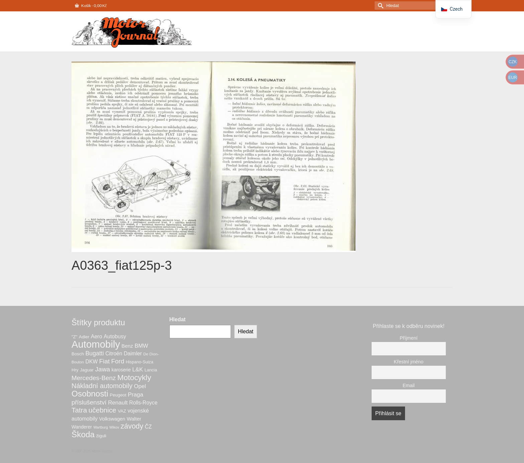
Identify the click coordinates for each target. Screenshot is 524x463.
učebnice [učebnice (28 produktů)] (102, 410)
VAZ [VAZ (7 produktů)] (122, 411)
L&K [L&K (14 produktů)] (137, 369)
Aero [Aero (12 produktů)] (96, 336)
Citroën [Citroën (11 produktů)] (113, 353)
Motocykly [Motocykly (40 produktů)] (134, 377)
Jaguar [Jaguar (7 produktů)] (87, 369)
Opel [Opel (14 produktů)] (140, 386)
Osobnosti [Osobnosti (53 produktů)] (90, 393)
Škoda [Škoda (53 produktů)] (83, 434)
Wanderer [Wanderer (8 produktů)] (82, 427)
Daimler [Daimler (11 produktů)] (133, 353)
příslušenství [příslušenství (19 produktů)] (89, 402)
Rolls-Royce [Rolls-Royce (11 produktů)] (143, 403)
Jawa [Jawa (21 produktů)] (102, 369)
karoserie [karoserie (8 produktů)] (121, 369)
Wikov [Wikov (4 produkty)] (114, 427)
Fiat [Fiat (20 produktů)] (104, 361)
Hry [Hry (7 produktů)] (75, 369)
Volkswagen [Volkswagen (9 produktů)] (112, 419)
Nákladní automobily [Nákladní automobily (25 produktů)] (102, 385)
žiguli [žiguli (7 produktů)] (101, 435)
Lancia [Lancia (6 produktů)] (150, 370)
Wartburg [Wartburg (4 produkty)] (100, 427)
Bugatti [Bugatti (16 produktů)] (95, 353)
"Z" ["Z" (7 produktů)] (75, 336)
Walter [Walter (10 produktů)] (134, 419)
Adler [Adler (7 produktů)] (84, 336)
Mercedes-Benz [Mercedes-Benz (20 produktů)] (94, 377)
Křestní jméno (408, 361)
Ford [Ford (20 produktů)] (117, 361)
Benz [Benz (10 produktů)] (127, 346)
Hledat (177, 319)
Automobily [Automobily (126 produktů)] (96, 344)
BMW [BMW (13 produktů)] (141, 346)
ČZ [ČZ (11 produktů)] (148, 427)
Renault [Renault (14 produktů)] (118, 402)
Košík (91, 5)
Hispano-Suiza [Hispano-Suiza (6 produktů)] (139, 362)
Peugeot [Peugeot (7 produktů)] (118, 394)
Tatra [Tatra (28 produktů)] (79, 410)
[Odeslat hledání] (380, 5)
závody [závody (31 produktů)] (132, 426)
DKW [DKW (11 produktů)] (92, 361)
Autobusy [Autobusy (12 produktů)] (115, 336)
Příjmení (409, 338)
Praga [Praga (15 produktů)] (135, 394)
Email (409, 385)
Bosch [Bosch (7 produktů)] (78, 353)
